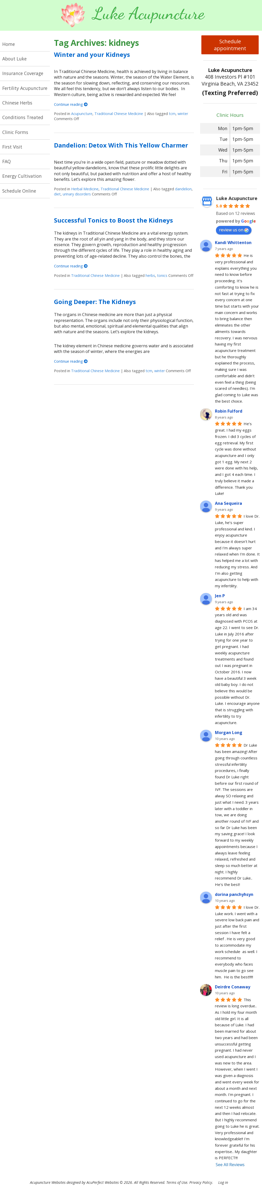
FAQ (6, 161)
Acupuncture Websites (48, 1182)
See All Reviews (230, 1164)
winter (183, 113)
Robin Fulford (228, 411)
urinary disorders (77, 194)
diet (57, 194)
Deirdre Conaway (232, 987)
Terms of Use (176, 1182)
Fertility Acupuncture (24, 88)
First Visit (12, 147)
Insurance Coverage (22, 73)
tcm (172, 113)
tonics (162, 275)
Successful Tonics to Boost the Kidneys (113, 220)
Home (8, 44)
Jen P (220, 596)
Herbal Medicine (85, 188)
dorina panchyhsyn (234, 894)
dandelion (183, 188)
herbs (150, 275)
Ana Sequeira (228, 503)
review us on (233, 230)
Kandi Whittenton (233, 242)
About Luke (14, 59)
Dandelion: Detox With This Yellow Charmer (121, 145)
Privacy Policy (200, 1182)
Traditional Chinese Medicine (118, 113)
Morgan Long (228, 732)
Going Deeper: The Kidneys (95, 301)
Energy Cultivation (22, 176)
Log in (223, 1182)
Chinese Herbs (17, 103)
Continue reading (71, 104)
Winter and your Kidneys (92, 54)
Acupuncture (81, 113)
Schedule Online (19, 191)
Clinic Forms (15, 132)
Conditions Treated (22, 117)
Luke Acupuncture (236, 198)
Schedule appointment (230, 45)
